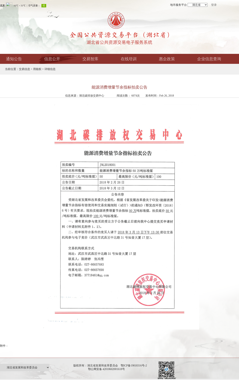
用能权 (37, 69)
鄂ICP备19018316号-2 (134, 365)
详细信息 (50, 69)
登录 (214, 4)
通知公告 (14, 59)
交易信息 (24, 69)
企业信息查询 (209, 59)
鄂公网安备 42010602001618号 (107, 369)
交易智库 (90, 59)
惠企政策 (167, 59)
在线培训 (129, 59)
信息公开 (52, 59)
